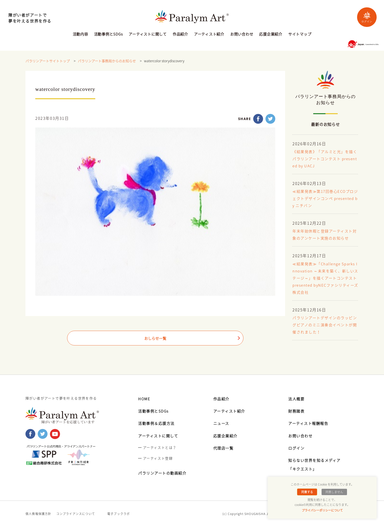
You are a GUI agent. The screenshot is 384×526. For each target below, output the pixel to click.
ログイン (367, 17)
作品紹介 (180, 34)
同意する (307, 492)
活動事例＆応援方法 (157, 422)
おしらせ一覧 (155, 339)
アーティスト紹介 (209, 34)
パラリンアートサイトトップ (47, 61)
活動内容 (80, 34)
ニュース (221, 422)
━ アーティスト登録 (155, 457)
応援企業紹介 (270, 34)
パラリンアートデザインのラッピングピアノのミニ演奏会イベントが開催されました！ (324, 324)
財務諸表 (296, 410)
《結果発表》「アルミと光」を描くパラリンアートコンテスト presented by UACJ (324, 159)
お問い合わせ (241, 34)
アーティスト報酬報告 (309, 422)
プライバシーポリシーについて (322, 510)
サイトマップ (300, 34)
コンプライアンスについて (75, 513)
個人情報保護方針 (38, 513)
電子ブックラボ (118, 513)
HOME (144, 398)
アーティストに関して (148, 34)
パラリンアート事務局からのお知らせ (107, 61)
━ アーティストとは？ (157, 446)
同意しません (334, 492)
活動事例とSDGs (108, 34)
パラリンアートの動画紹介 (164, 472)
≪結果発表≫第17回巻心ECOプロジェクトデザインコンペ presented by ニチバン (325, 199)
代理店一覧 (224, 447)
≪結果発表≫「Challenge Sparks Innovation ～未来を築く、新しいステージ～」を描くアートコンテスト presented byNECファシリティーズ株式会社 (324, 278)
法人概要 (296, 398)
